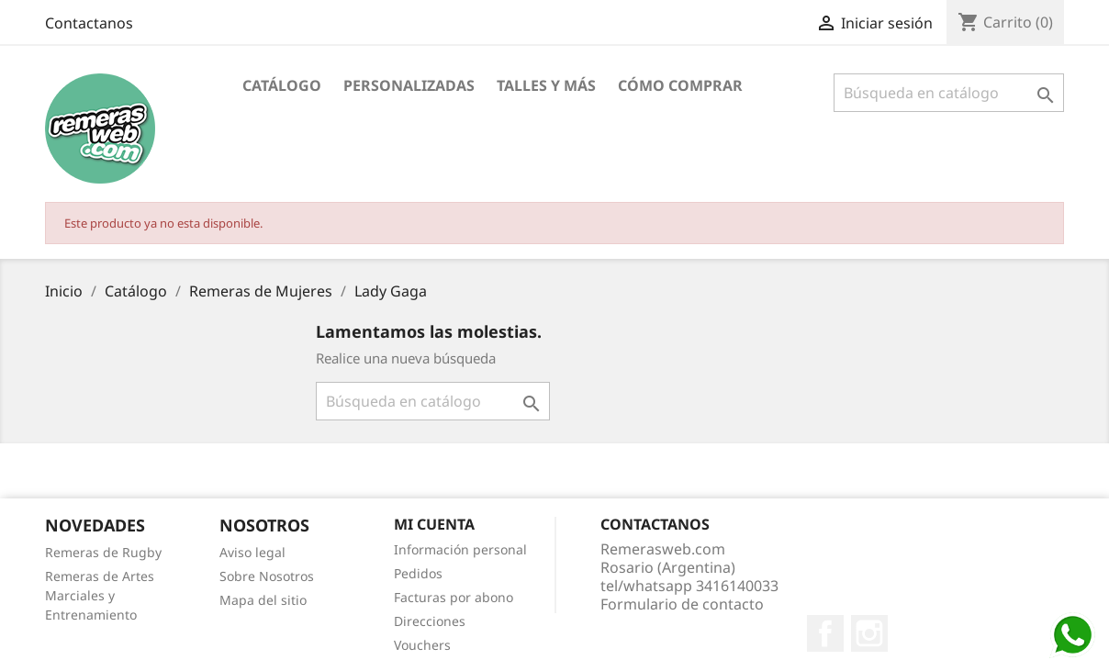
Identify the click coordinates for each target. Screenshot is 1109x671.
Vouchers (422, 645)
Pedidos (418, 573)
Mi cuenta (434, 524)
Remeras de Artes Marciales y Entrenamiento (99, 595)
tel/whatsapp (689, 586)
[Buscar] (949, 92)
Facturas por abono (453, 597)
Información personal (460, 549)
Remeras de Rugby (103, 552)
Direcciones (429, 621)
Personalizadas (409, 85)
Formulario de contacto (682, 604)
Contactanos (89, 23)
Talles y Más (546, 85)
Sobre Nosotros (266, 576)
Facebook (825, 633)
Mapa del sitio (263, 600)
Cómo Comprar (680, 85)
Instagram (869, 633)
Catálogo (281, 85)
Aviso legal (252, 552)
